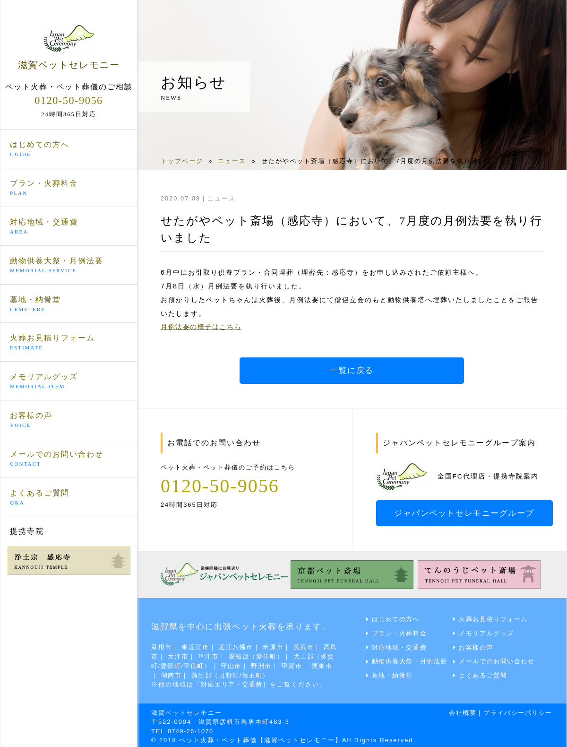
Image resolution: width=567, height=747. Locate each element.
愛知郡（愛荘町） (265, 655)
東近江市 (196, 646)
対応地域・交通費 (69, 227)
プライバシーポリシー (516, 710)
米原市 (276, 646)
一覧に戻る (352, 370)
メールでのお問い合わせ (69, 459)
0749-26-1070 (192, 728)
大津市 (186, 655)
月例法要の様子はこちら (202, 326)
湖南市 (193, 673)
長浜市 (307, 646)
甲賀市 (316, 664)
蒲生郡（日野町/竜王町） (253, 673)
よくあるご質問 (69, 497)
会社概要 (460, 710)
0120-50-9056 (68, 100)
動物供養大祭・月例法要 (69, 265)
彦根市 (161, 646)
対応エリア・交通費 (233, 682)
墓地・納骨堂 (69, 304)
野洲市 (285, 664)
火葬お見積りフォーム (69, 343)
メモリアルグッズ (69, 382)
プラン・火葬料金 (69, 188)
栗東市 (161, 673)
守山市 (255, 664)
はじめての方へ (69, 149)
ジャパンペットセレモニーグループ (465, 513)
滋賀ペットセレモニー (69, 46)
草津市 (216, 655)
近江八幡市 (238, 646)
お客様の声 (69, 420)
